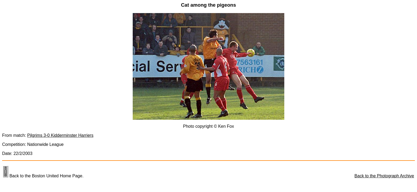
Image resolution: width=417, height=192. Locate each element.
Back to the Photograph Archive (384, 176)
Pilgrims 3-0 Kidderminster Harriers (60, 135)
